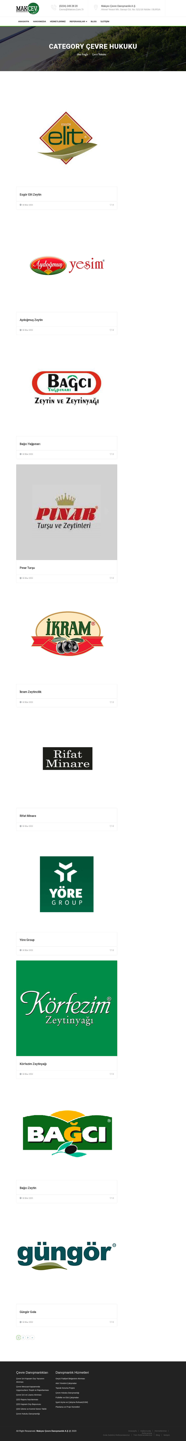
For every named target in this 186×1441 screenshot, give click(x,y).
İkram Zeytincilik (30, 692)
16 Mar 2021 (26, 205)
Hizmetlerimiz (58, 21)
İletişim (105, 21)
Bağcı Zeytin (28, 1188)
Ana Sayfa (82, 54)
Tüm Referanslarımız (142, 1435)
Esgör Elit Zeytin (30, 194)
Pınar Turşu (27, 568)
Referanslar (77, 21)
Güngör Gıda (28, 1312)
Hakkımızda (39, 21)
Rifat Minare (28, 816)
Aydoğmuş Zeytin (31, 320)
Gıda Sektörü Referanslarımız (116, 1435)
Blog (94, 21)
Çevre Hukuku (99, 54)
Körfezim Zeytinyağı (33, 1064)
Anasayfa (23, 21)
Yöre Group (27, 940)
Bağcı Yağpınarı (30, 444)
